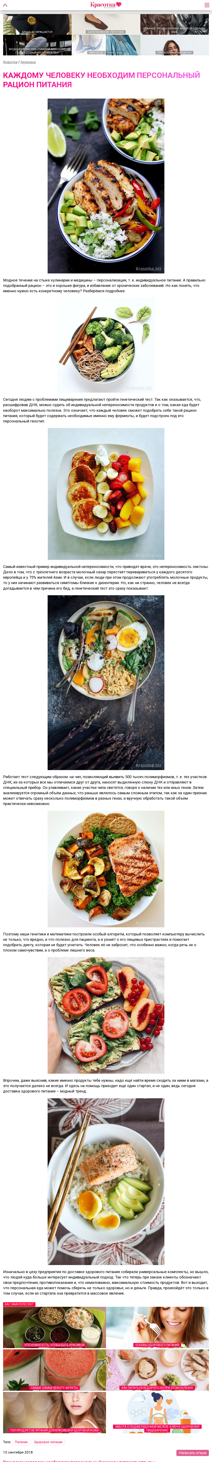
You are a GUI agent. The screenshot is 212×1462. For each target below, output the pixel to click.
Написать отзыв (192, 1453)
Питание (21, 1442)
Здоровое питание (48, 1442)
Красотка (10, 62)
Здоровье (28, 62)
